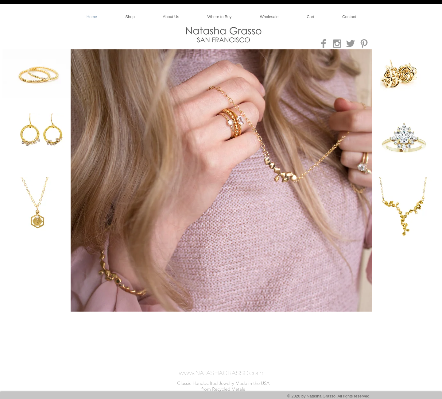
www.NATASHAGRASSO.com (221, 373)
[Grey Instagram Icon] (337, 43)
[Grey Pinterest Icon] (364, 43)
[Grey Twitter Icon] (350, 43)
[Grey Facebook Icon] (323, 43)
